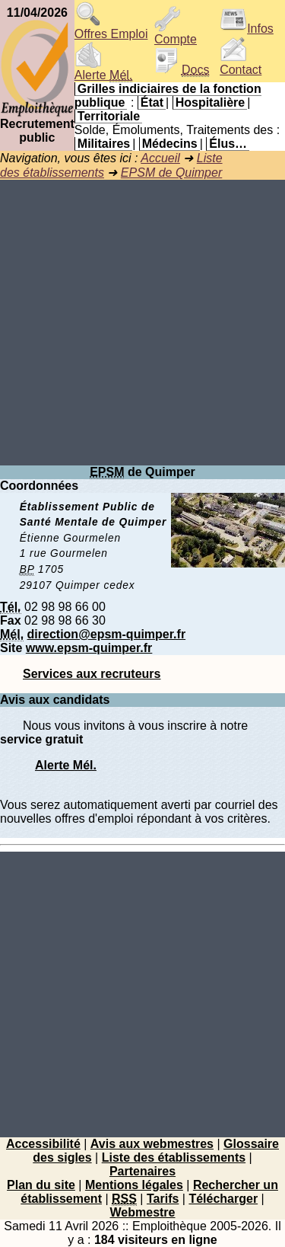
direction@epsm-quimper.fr (106, 634)
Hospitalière (210, 102)
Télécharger (223, 1198)
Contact (240, 64)
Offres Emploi (111, 28)
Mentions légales (134, 1184)
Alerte (103, 70)
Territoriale (109, 116)
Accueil (160, 158)
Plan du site (41, 1184)
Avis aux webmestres (152, 1143)
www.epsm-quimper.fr (89, 647)
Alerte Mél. (66, 765)
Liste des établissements (173, 1157)
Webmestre (143, 1212)
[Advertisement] (142, 322)
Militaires (104, 143)
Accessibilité (43, 1143)
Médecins (170, 143)
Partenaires (142, 1171)
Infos (247, 28)
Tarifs (163, 1198)
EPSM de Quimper (171, 172)
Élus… (228, 143)
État (152, 102)
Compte (175, 34)
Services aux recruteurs (91, 673)
